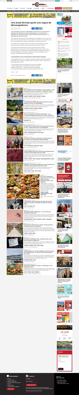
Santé (12, 20)
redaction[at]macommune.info (31, 379)
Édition (40, 6)
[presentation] (57, 261)
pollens (39, 132)
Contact (9, 378)
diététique (46, 192)
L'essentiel (64, 39)
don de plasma (26, 120)
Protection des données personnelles (14, 382)
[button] (69, 0)
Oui (60, 358)
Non (60, 360)
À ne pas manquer (64, 255)
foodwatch (30, 233)
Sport (35, 100)
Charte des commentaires (12, 381)
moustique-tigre (39, 219)
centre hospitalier (26, 108)
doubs (25, 145)
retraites (38, 245)
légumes (34, 233)
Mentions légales (11, 385)
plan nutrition (43, 96)
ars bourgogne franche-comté (28, 219)
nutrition (35, 96)
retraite (35, 245)
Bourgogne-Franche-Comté (29, 112)
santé (45, 194)
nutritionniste (38, 96)
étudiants (31, 108)
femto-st (34, 158)
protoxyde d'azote (36, 145)
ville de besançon (48, 219)
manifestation (31, 245)
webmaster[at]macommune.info (31, 391)
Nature (36, 124)
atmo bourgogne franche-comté (32, 132)
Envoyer (60, 369)
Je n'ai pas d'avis (62, 361)
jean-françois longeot (30, 145)
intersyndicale (26, 245)
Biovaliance (30, 158)
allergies (25, 132)
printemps (42, 132)
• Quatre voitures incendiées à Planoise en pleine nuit (64, 51)
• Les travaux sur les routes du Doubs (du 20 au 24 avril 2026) (64, 48)
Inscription (61, 180)
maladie (51, 193)
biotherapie (25, 158)
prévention (43, 219)
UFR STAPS (40, 108)
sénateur (41, 145)
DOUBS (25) (26, 249)
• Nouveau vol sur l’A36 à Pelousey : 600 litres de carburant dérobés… (64, 42)
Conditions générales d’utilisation (13, 386)
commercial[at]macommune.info (31, 382)
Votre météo (64, 324)
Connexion (68, 180)
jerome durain (38, 158)
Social (32, 237)
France (25, 223)
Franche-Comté (27, 200)
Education (29, 100)
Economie (29, 223)
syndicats (42, 245)
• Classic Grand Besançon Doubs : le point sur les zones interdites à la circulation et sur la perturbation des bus (63, 55)
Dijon (25, 100)
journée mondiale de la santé (45, 193)
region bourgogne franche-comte (45, 158)
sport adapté (35, 108)
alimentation (26, 96)
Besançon (26, 88)
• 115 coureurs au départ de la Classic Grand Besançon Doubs (64, 46)
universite (52, 158)
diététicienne (30, 96)
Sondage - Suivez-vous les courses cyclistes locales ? (63, 356)
